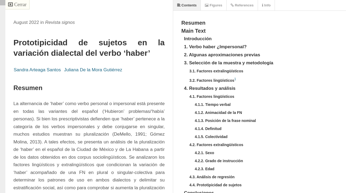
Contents (187, 5)
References (242, 5)
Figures (213, 5)
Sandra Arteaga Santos (37, 69)
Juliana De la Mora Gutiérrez (93, 69)
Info (266, 5)
